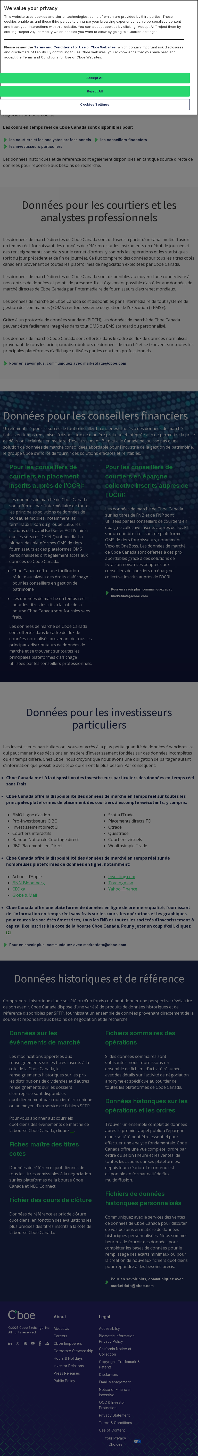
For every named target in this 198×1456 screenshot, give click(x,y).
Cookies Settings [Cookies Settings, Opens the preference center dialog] (94, 104)
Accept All (94, 78)
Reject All (95, 91)
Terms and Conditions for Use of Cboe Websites (75, 47)
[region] (99, 57)
